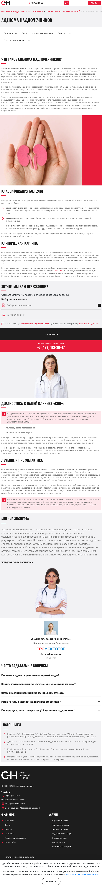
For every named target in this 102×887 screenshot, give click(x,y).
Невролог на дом (60, 829)
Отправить (51, 334)
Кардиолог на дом (60, 825)
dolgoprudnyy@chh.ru (13, 803)
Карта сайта (10, 842)
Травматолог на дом (61, 846)
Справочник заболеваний (63, 11)
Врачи (8, 825)
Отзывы (8, 829)
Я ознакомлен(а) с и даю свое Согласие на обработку (49, 324)
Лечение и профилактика (17, 40)
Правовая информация (15, 838)
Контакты (9, 833)
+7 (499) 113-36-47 (37, 3)
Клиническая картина (42, 33)
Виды (24, 33)
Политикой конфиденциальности (35, 324)
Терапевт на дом (60, 820)
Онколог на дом (59, 838)
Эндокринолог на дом (62, 833)
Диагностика (64, 33)
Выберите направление (14, 299)
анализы (59, 270)
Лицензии (9, 820)
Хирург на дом (58, 842)
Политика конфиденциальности (19, 857)
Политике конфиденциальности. (82, 874)
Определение (11, 33)
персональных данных (88, 324)
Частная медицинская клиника (22, 11)
